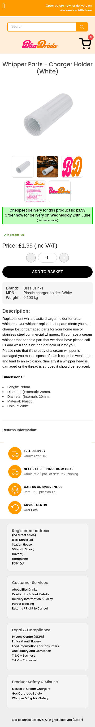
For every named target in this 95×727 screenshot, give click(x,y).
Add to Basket (47, 272)
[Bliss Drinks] (40, 44)
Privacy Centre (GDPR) (28, 637)
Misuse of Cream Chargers (31, 689)
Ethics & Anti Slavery (26, 641)
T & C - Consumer (25, 660)
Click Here (31, 510)
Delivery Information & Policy (32, 599)
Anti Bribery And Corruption (31, 651)
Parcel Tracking (23, 604)
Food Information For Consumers (35, 646)
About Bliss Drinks (24, 589)
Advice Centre (36, 505)
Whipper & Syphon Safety (30, 698)
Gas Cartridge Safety (27, 693)
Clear (78, 720)
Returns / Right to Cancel (30, 608)
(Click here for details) (47, 220)
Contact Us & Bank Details (30, 594)
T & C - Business (23, 656)
